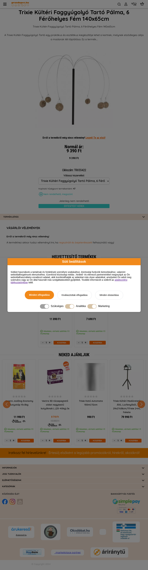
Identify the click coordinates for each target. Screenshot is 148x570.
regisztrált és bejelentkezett (75, 242)
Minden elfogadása (39, 295)
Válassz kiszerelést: (74, 175)
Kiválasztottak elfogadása (74, 295)
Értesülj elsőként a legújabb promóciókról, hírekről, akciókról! (74, 453)
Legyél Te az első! (95, 137)
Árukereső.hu (21, 535)
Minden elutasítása (109, 295)
